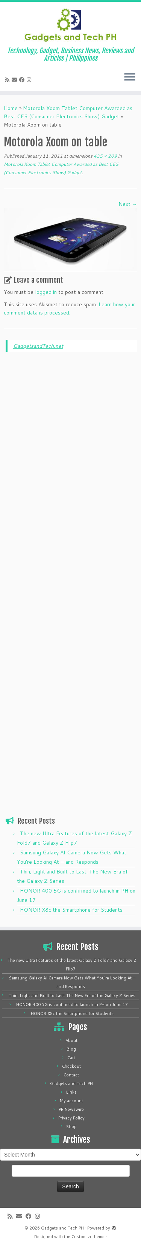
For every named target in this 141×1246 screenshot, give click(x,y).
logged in (46, 292)
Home (11, 108)
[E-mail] (15, 79)
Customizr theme (88, 1237)
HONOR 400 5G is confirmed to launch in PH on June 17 (72, 1005)
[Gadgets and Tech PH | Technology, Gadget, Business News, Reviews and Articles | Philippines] (70, 24)
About (71, 1040)
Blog (71, 1049)
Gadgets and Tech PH (71, 1084)
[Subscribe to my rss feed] (8, 79)
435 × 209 (104, 156)
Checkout (71, 1066)
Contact (71, 1075)
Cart (71, 1058)
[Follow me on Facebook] (23, 79)
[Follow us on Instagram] (30, 79)
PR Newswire (71, 1109)
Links (71, 1092)
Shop (71, 1127)
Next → (127, 204)
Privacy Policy (71, 1118)
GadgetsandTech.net (38, 346)
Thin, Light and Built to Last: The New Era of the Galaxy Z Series (72, 996)
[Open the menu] (129, 77)
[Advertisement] (71, 471)
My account (71, 1101)
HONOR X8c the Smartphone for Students (71, 910)
